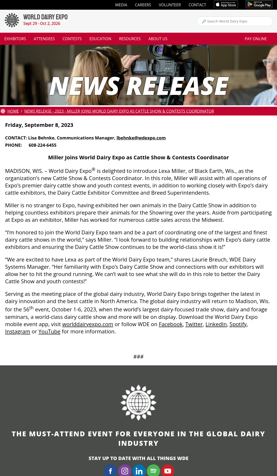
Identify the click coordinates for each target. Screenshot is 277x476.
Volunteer (170, 5)
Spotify (238, 324)
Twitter (194, 324)
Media (121, 5)
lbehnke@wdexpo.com (141, 138)
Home (13, 111)
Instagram (17, 331)
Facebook (171, 324)
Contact (197, 5)
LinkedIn (216, 324)
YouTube (49, 331)
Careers (143, 5)
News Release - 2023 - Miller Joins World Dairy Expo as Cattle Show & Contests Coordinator (119, 111)
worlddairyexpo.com (87, 324)
